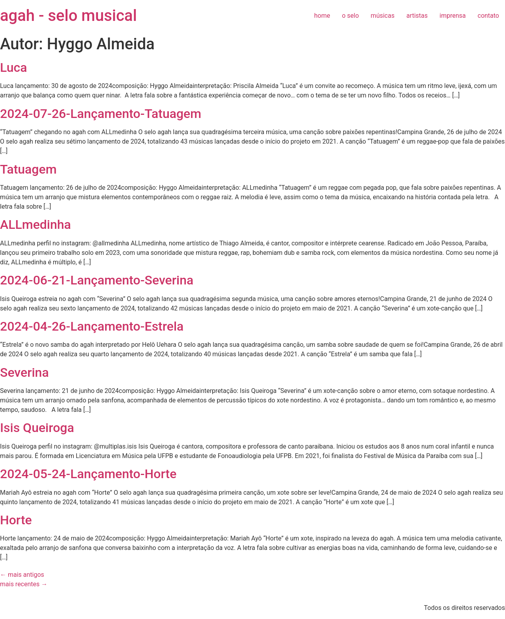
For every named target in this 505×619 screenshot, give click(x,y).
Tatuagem (28, 169)
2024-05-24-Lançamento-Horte (88, 473)
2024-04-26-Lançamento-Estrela (91, 326)
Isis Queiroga (37, 427)
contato (488, 15)
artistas (417, 15)
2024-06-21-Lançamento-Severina (96, 280)
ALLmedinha (35, 224)
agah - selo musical (68, 15)
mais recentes (23, 584)
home (322, 15)
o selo (350, 15)
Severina (24, 372)
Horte (16, 519)
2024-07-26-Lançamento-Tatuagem (100, 113)
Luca (13, 67)
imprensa (453, 15)
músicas (383, 15)
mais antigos (22, 574)
